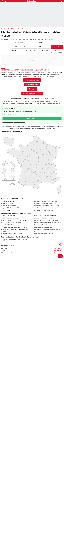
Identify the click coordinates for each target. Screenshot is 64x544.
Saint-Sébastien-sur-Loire (52, 50)
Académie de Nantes (22, 29)
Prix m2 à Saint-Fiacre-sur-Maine (43, 227)
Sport (3, 250)
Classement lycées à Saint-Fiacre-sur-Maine (46, 205)
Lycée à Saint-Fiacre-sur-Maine (11, 208)
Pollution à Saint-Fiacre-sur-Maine (44, 218)
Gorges (42, 50)
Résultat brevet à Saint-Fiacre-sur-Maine (45, 201)
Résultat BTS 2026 (7, 203)
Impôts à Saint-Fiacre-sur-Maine (11, 225)
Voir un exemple (58, 248)
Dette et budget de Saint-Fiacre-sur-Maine (14, 227)
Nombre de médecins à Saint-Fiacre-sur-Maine (47, 222)
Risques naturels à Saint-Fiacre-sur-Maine (46, 220)
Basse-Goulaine (34, 50)
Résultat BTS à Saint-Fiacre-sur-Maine (45, 203)
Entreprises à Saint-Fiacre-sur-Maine (44, 225)
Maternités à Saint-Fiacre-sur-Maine (12, 218)
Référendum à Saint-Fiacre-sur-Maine (45, 233)
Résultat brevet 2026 (8, 201)
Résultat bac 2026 (9, 29)
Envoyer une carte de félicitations (43, 210)
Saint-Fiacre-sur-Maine (9, 215)
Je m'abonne (30, 118)
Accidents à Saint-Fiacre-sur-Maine (12, 233)
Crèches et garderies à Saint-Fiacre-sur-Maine (15, 220)
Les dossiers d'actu (6, 253)
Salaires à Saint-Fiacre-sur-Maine (11, 222)
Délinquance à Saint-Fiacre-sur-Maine (45, 215)
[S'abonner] (32, 256)
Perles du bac (6, 210)
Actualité (4, 248)
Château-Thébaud (23, 50)
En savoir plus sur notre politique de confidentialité (13, 122)
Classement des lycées (9, 205)
